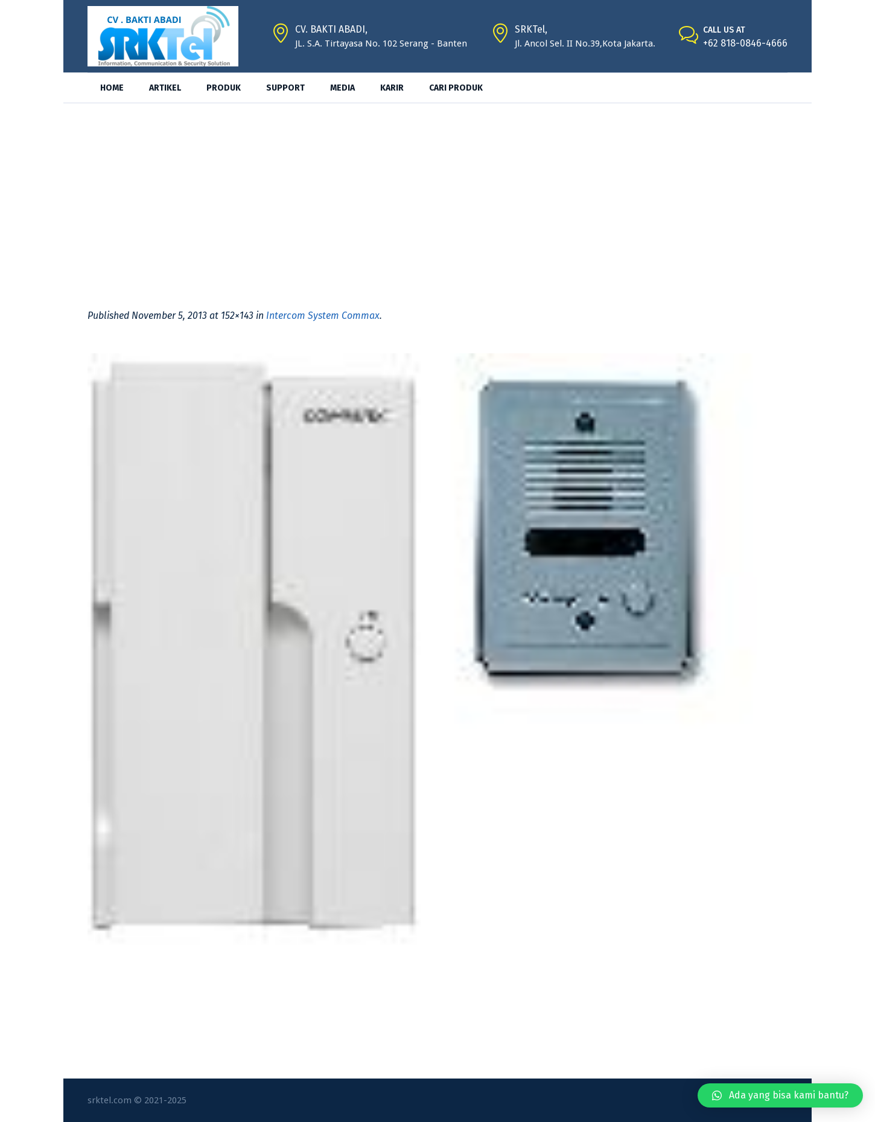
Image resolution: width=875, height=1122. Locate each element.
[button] (780, 1095)
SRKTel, (531, 29)
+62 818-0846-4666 (745, 43)
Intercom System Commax (323, 315)
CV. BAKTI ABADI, (331, 29)
